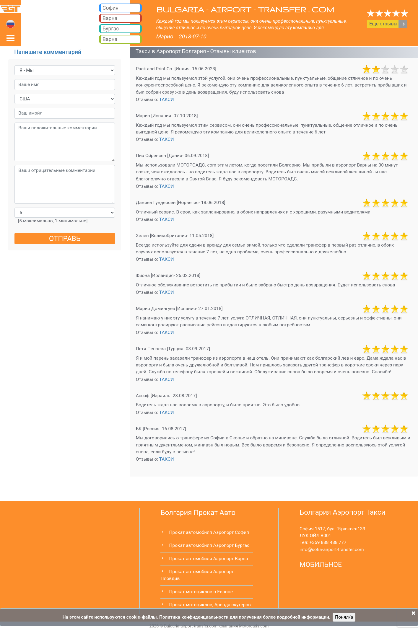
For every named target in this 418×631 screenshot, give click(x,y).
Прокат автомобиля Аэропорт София (209, 532)
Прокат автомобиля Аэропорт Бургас (209, 545)
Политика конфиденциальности (194, 617)
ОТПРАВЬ (65, 238)
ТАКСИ (166, 99)
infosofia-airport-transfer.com (332, 549)
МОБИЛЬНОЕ (321, 565)
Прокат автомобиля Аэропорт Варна (208, 558)
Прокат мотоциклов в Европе (201, 591)
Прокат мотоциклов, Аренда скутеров (210, 604)
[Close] (413, 613)
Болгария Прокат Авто (197, 512)
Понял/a (344, 617)
